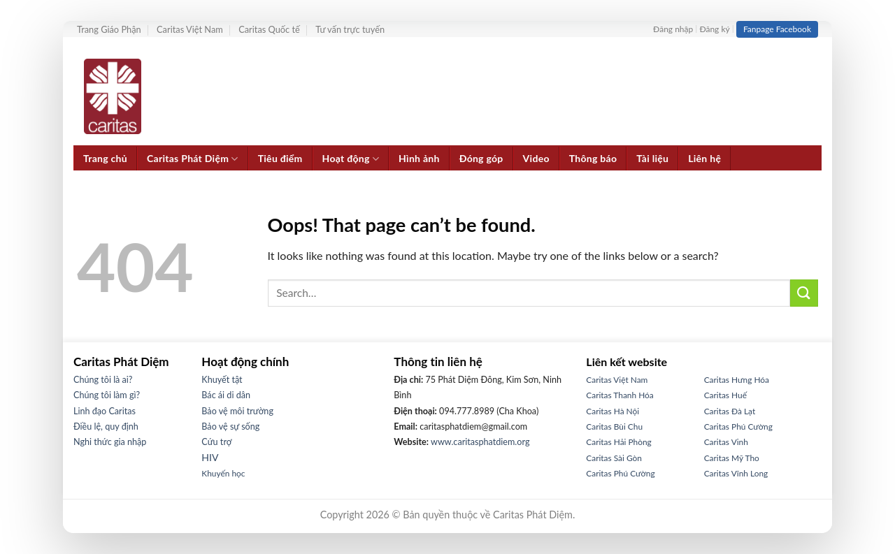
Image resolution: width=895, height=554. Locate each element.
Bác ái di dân (225, 395)
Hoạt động (351, 159)
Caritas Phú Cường (620, 473)
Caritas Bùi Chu (614, 426)
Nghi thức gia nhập (109, 442)
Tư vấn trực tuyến (350, 29)
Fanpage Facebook (777, 29)
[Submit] (804, 293)
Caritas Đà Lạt (730, 411)
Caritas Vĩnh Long (736, 473)
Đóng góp (481, 158)
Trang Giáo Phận (109, 29)
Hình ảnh (419, 158)
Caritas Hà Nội (612, 411)
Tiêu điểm (280, 158)
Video (536, 158)
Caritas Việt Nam (190, 29)
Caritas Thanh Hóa (619, 395)
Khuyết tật (221, 379)
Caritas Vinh (726, 442)
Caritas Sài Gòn (614, 458)
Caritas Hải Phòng (618, 442)
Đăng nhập (673, 29)
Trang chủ (105, 158)
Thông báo (593, 158)
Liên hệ (704, 158)
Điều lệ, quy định (105, 426)
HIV (209, 457)
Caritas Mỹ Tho (731, 458)
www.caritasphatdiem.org (480, 442)
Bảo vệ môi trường (237, 411)
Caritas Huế (725, 395)
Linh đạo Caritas (104, 411)
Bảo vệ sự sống (230, 426)
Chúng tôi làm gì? (106, 395)
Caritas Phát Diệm (192, 159)
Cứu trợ (216, 442)
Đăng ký (714, 29)
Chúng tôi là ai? (103, 379)
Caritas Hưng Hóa (736, 379)
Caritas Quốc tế (269, 29)
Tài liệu (652, 158)
